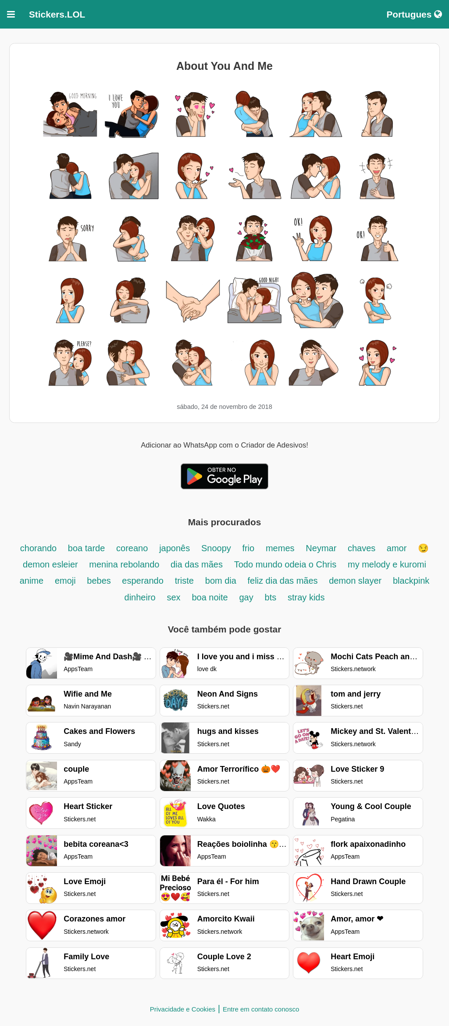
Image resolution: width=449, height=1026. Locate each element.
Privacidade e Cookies (182, 1009)
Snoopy (217, 548)
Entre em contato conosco (261, 1009)
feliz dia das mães (283, 580)
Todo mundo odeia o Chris (285, 564)
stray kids (306, 597)
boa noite (210, 597)
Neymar (322, 548)
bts (271, 597)
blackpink (411, 580)
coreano (132, 548)
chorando (39, 548)
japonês (174, 548)
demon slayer (355, 580)
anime (31, 580)
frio (248, 548)
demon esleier (51, 564)
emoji (66, 580)
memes (280, 548)
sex (174, 597)
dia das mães (197, 564)
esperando (143, 580)
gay (246, 597)
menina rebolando (125, 564)
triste (184, 580)
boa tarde (86, 548)
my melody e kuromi (387, 564)
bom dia (222, 580)
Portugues (414, 14)
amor (397, 548)
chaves (363, 548)
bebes (100, 580)
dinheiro (140, 597)
